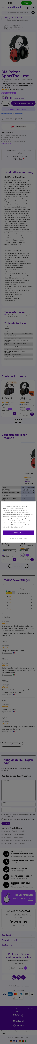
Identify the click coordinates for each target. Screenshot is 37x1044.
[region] (18, 522)
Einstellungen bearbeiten (18, 538)
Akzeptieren (18, 532)
